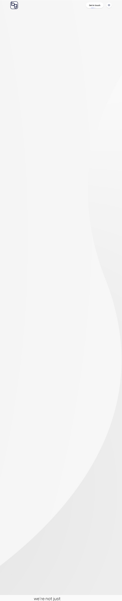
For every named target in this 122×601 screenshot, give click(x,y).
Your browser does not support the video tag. (61, 297)
